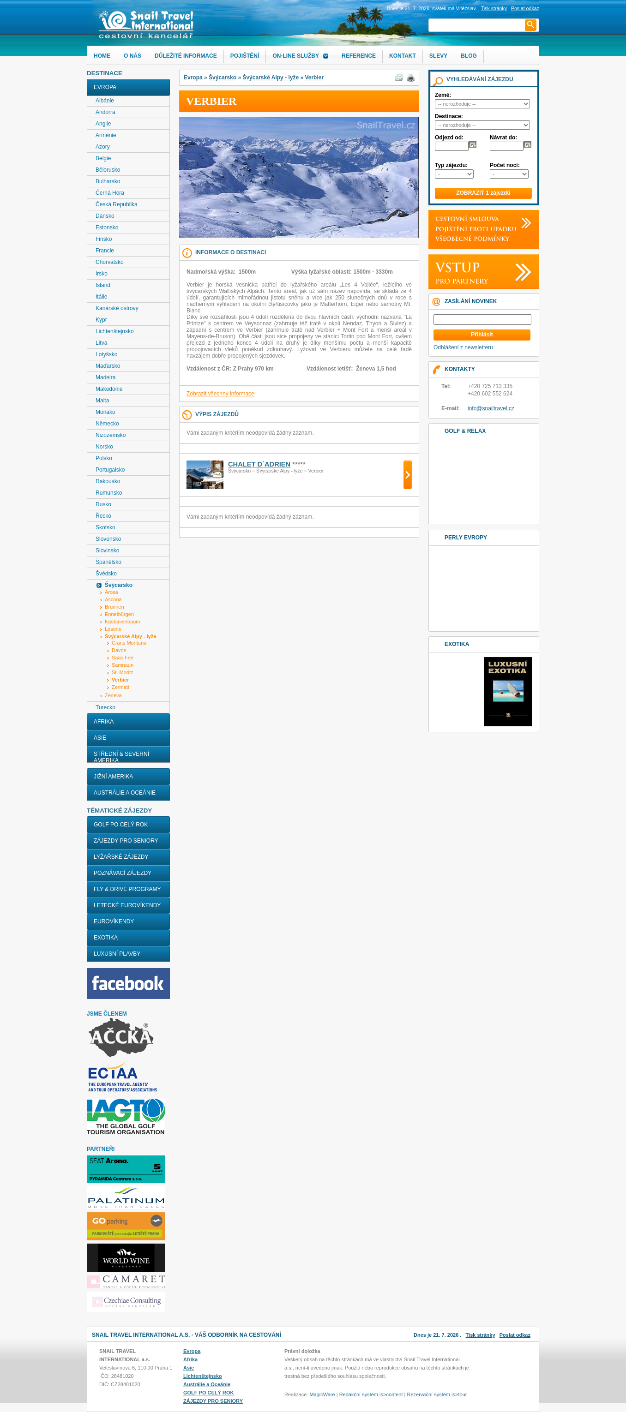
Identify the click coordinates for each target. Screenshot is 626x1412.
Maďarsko (108, 366)
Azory (103, 147)
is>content (391, 1394)
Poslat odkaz (515, 1335)
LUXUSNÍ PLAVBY (117, 954)
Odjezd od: (449, 137)
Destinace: (449, 116)
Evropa (105, 87)
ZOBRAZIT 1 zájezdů (483, 193)
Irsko (102, 273)
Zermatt (120, 687)
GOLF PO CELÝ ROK (121, 824)
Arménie (106, 135)
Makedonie (109, 389)
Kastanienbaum (122, 621)
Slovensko (108, 539)
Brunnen (114, 607)
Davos (119, 650)
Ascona (113, 599)
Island (103, 285)
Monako (105, 412)
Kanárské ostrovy (117, 308)
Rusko (103, 504)
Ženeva (113, 695)
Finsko (104, 239)
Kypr (101, 320)
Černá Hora (110, 193)
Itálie (101, 296)
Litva (101, 343)
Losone (113, 629)
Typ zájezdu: (451, 165)
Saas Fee (122, 657)
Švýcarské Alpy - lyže (270, 77)
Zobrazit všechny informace (220, 393)
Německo (107, 423)
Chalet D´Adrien (259, 464)
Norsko (104, 446)
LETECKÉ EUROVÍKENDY (127, 905)
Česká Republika (117, 204)
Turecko (105, 707)
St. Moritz (122, 672)
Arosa (111, 592)
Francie (105, 250)
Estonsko (107, 227)
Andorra (105, 112)
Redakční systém (358, 1394)
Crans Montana (129, 643)
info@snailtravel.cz (491, 408)
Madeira (105, 377)
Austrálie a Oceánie (125, 793)
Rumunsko (109, 493)
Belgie (103, 158)
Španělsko (108, 562)
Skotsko (105, 527)
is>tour (459, 1394)
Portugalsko (110, 470)
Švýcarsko (222, 77)
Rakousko (108, 481)
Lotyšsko (106, 354)
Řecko (103, 516)
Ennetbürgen (119, 614)
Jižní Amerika (113, 776)
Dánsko (105, 216)
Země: (443, 95)
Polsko (104, 458)
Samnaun (122, 665)
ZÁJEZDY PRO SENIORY (126, 841)
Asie (100, 738)
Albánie (105, 100)
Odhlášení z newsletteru (463, 347)
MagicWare (322, 1394)
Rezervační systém (429, 1394)
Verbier (314, 77)
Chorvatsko (110, 262)
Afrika (104, 721)
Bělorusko (108, 170)
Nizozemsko (111, 435)
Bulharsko (108, 181)
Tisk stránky (494, 8)
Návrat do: (503, 137)
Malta (102, 400)
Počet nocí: (505, 165)
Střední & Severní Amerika (121, 757)
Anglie (103, 123)
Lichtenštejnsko (115, 331)
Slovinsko (107, 550)
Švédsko (106, 573)
